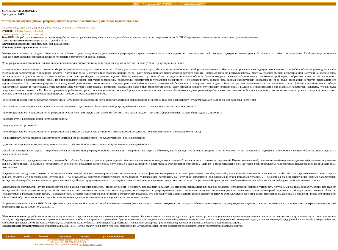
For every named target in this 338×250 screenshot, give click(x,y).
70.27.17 (28, 30)
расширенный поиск (114, 236)
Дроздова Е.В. (9, 27)
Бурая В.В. (39, 27)
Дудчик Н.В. (25, 27)
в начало (10, 236)
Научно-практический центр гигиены (22, 34)
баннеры (43, 236)
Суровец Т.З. (68, 27)
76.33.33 (38, 30)
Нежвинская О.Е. (86, 27)
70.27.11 (17, 30)
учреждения (64, 236)
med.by (27, 236)
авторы (85, 236)
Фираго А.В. (53, 27)
